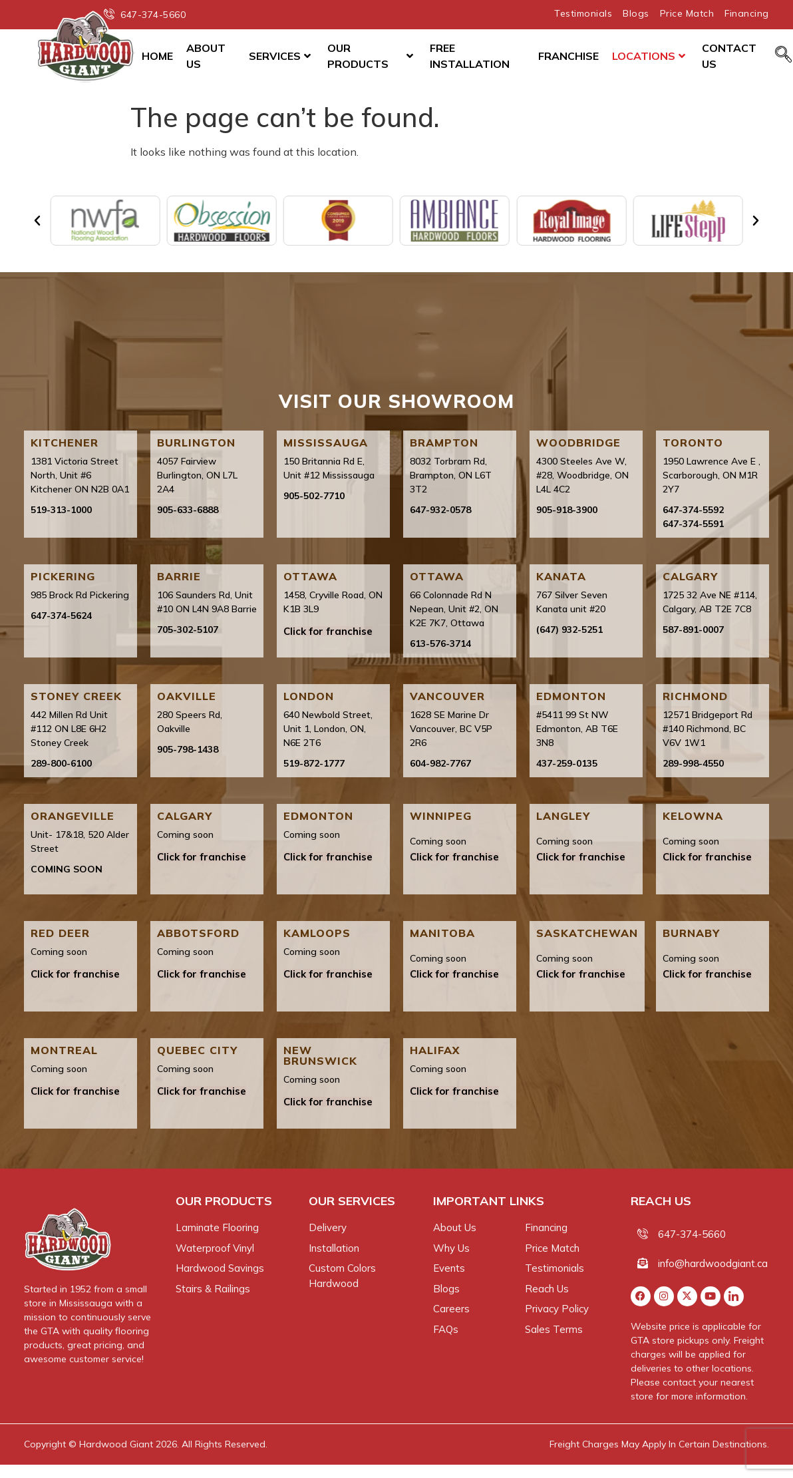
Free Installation (470, 56)
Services (280, 56)
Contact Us (729, 56)
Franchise (568, 56)
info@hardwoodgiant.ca (713, 1263)
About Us (206, 56)
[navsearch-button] (783, 55)
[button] (37, 221)
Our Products (370, 56)
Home (157, 56)
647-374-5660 (692, 1234)
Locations (648, 56)
